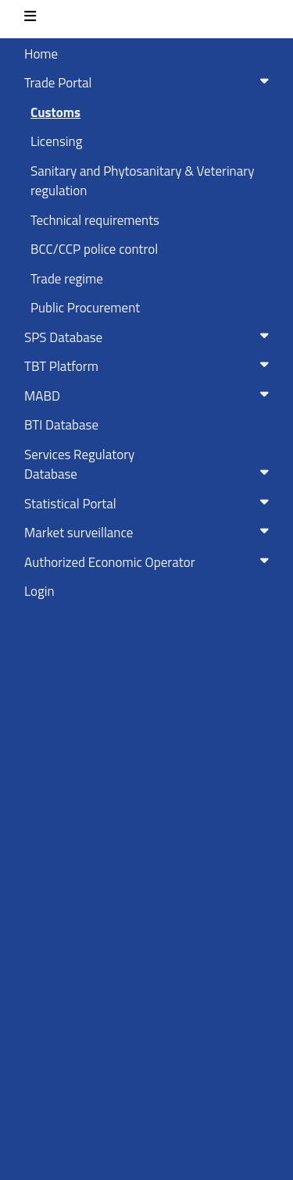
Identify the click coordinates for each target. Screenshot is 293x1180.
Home (41, 54)
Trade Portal (149, 83)
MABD (149, 396)
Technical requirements (94, 220)
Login (39, 591)
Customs (55, 112)
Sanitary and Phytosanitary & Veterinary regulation (142, 181)
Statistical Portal (149, 504)
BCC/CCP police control (94, 249)
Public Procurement (85, 308)
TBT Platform (149, 366)
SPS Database (149, 337)
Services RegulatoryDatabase (149, 464)
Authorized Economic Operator (149, 562)
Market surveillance (149, 532)
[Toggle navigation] (30, 19)
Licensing (56, 141)
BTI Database (61, 425)
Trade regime (66, 279)
